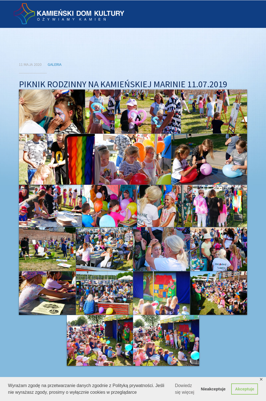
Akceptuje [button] (244, 389)
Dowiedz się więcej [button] (184, 389)
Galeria (55, 64)
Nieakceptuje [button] (213, 389)
